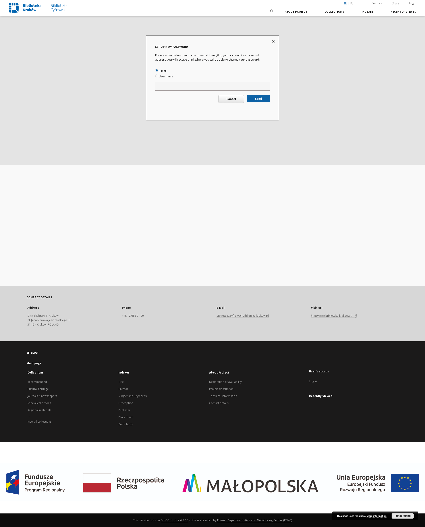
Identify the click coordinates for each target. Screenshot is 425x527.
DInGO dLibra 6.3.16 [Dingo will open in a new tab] (174, 520)
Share (396, 3)
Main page (34, 363)
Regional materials (39, 410)
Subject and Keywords (132, 396)
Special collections (39, 403)
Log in (313, 381)
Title (121, 382)
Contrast (377, 3)
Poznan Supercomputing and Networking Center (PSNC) (254, 520)
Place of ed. (125, 417)
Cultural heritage (38, 389)
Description (125, 403)
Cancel (231, 99)
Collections (334, 11)
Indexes (367, 11)
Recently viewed (403, 11)
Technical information (223, 396)
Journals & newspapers (42, 396)
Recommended (37, 382)
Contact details (218, 403)
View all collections (39, 422)
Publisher (124, 410)
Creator (123, 389)
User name (164, 76)
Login (412, 3)
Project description (221, 389)
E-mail (160, 71)
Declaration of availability (225, 382)
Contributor (125, 424)
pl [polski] (352, 3)
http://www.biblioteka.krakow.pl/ (334, 316)
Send (258, 99)
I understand (403, 515)
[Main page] (271, 11)
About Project (296, 11)
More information (376, 516)
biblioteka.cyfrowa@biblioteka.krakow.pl (242, 316)
